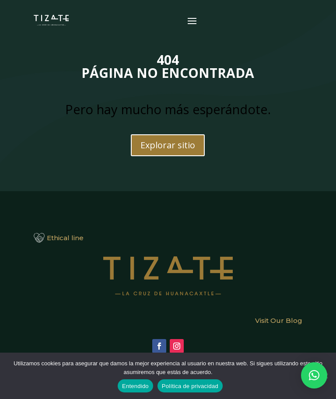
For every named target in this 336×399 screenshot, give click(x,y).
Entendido (135, 386)
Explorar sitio (167, 145)
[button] (314, 375)
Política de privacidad (190, 386)
